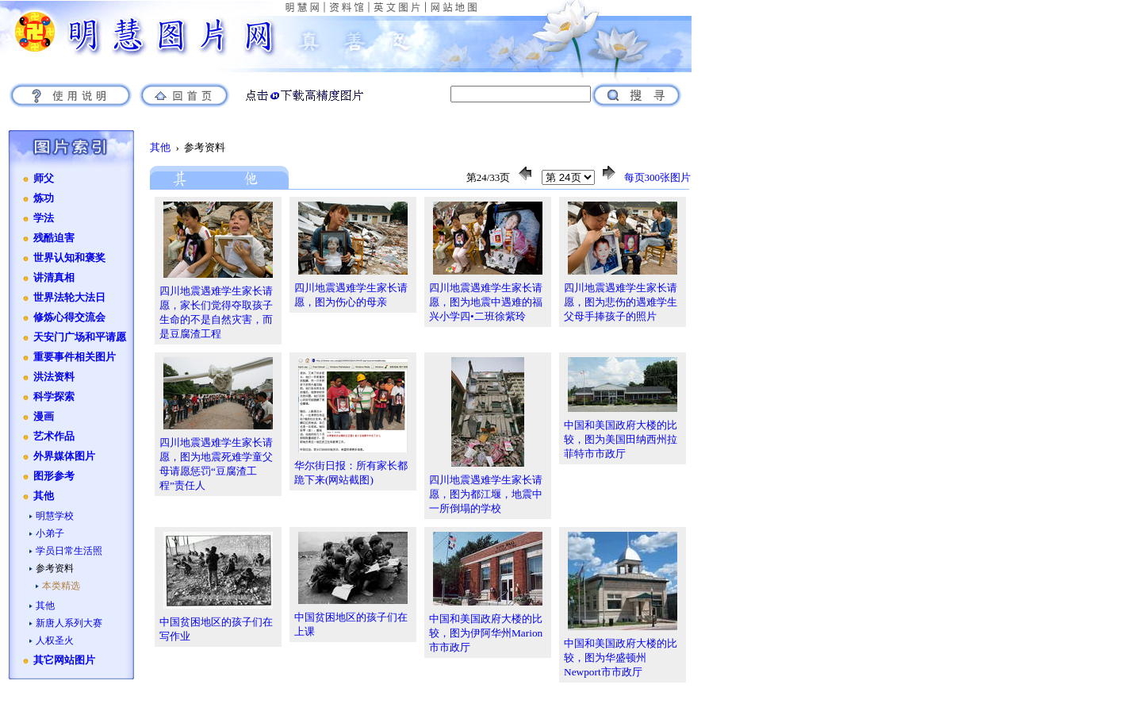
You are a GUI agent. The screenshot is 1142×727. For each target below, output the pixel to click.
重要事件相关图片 (74, 357)
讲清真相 (54, 277)
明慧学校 (55, 515)
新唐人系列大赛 (69, 623)
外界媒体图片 (64, 456)
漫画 (43, 416)
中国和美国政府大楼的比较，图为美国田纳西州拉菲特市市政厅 (620, 439)
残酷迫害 (54, 238)
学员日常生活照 (69, 550)
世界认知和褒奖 (69, 257)
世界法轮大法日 (69, 297)
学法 (43, 218)
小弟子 (50, 533)
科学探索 (54, 396)
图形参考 (54, 476)
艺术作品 (54, 436)
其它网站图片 (64, 660)
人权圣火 (55, 640)
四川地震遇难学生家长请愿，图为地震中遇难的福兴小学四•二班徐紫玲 (485, 302)
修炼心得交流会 (69, 317)
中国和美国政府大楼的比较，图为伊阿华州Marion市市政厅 (485, 633)
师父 (43, 178)
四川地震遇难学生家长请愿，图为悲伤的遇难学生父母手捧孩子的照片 (620, 302)
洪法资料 (54, 377)
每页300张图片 (658, 177)
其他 (43, 496)
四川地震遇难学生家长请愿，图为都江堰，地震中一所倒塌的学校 (485, 494)
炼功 (43, 198)
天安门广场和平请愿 (79, 337)
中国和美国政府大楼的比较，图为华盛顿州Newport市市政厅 (620, 657)
